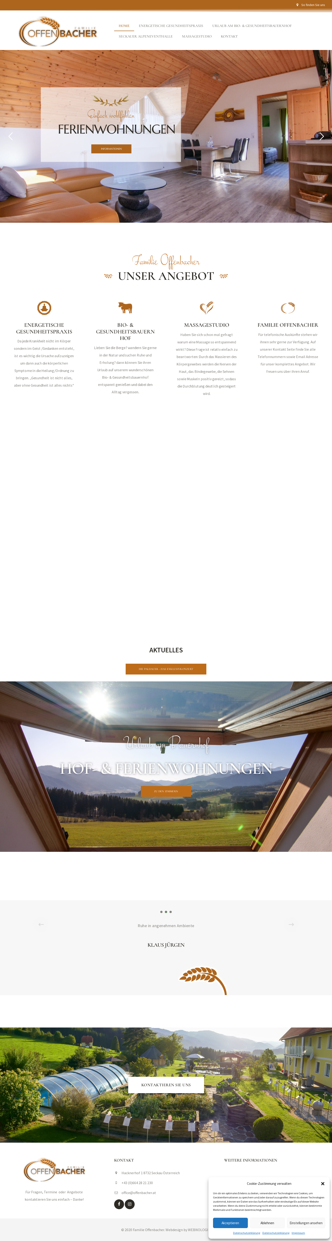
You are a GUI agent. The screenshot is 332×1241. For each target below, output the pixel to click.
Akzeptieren (230, 1223)
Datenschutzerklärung (246, 1233)
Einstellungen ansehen (306, 1223)
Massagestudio (197, 36)
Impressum (298, 1233)
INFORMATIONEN (111, 148)
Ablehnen (267, 1223)
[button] (322, 1183)
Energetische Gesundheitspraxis (171, 25)
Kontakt (229, 36)
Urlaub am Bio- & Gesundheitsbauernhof (252, 25)
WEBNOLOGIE (199, 1229)
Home (124, 25)
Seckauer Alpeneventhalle (146, 36)
